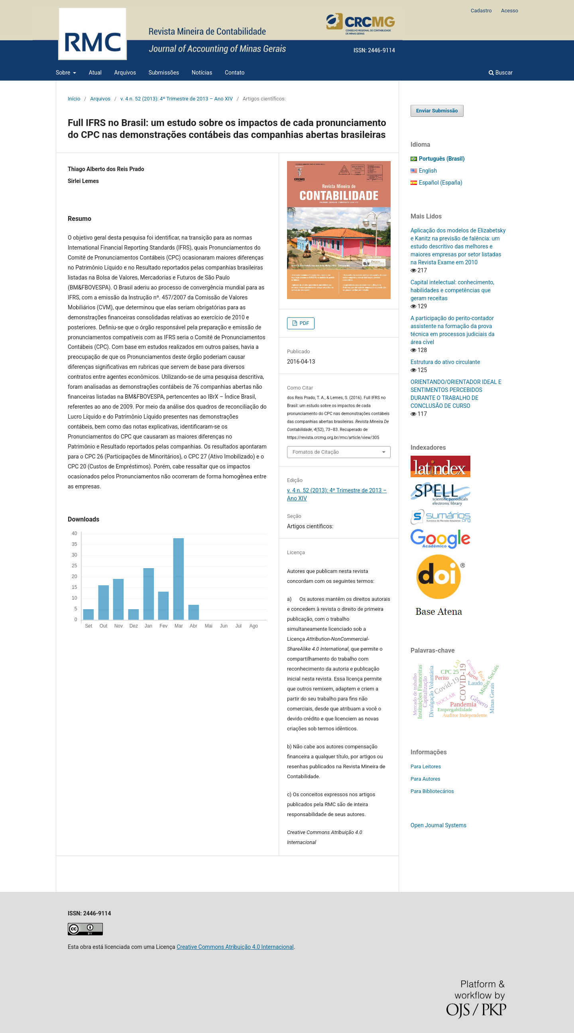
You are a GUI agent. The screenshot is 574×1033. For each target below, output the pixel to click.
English (428, 170)
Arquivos (125, 72)
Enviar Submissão (437, 111)
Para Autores (425, 779)
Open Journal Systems (438, 825)
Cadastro (481, 11)
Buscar (501, 72)
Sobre (64, 72)
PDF (303, 323)
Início (74, 99)
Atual (95, 72)
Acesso (509, 11)
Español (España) (440, 182)
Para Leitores (426, 766)
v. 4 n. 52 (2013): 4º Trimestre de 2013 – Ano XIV (176, 99)
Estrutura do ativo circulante (445, 362)
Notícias (202, 72)
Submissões (164, 72)
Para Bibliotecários (432, 791)
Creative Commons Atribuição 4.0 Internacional (235, 947)
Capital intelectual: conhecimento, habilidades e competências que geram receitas (452, 290)
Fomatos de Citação (316, 452)
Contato (234, 72)
